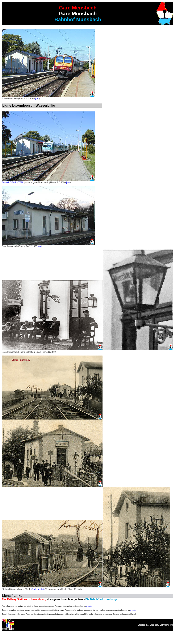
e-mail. (89, 606)
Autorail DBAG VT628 (13, 182)
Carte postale (38, 589)
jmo (37, 98)
